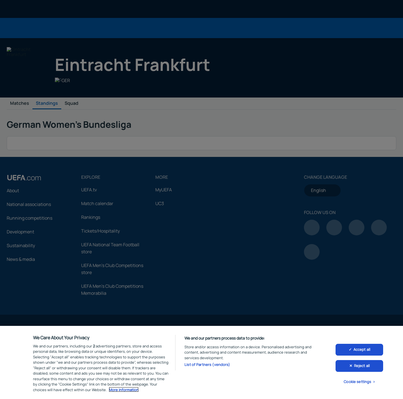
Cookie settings (357, 382)
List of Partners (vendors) (207, 365)
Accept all (361, 350)
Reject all (362, 366)
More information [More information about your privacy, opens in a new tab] (124, 390)
